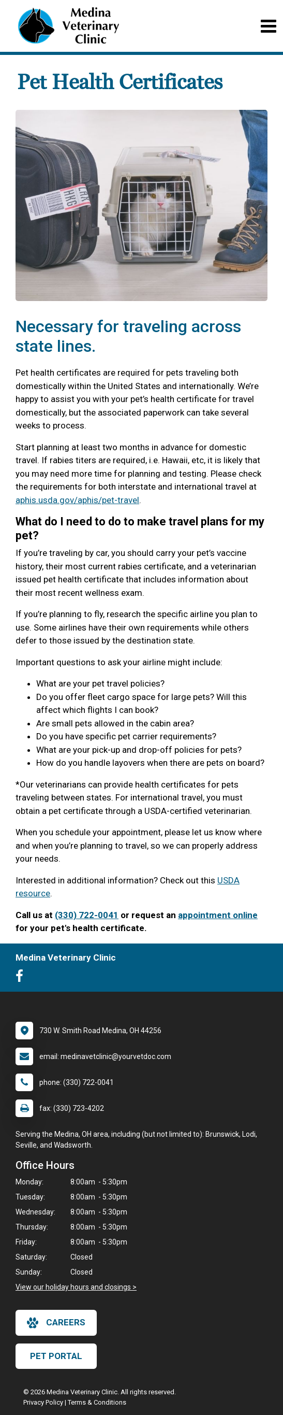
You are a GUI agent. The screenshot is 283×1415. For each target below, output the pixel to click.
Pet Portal (56, 1356)
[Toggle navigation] (268, 26)
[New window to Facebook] (22, 978)
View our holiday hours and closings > (76, 1287)
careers (56, 1322)
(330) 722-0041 (86, 915)
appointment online (218, 915)
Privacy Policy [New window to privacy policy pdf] (43, 1402)
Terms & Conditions (97, 1402)
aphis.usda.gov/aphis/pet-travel (77, 500)
